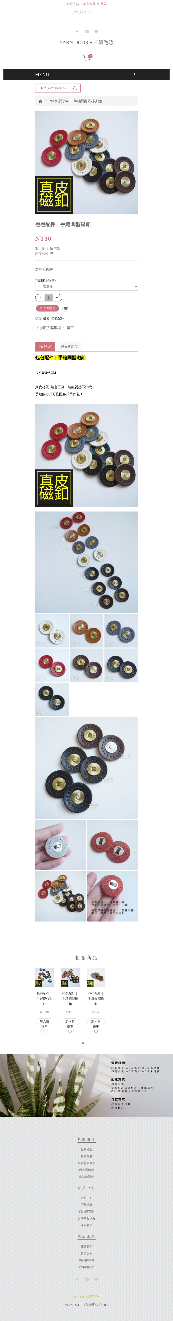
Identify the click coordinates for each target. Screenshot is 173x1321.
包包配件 (57, 318)
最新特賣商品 (87, 1163)
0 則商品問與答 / (50, 328)
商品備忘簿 (86, 1211)
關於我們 (87, 1246)
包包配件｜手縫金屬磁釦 (96, 999)
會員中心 (87, 1198)
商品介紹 (45, 346)
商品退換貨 (86, 1170)
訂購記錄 (87, 1204)
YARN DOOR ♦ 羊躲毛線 (86, 42)
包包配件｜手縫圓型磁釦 (76, 101)
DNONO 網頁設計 (86, 1297)
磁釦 (46, 318)
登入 (103, 4)
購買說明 (87, 1253)
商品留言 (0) (70, 346)
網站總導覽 (86, 1177)
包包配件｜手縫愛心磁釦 (45, 999)
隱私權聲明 (86, 1260)
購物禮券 (87, 1156)
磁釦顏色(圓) (46, 280)
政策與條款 (86, 1267)
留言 (70, 328)
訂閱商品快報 (87, 1218)
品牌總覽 (87, 1149)
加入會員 (89, 4)
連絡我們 (87, 1225)
